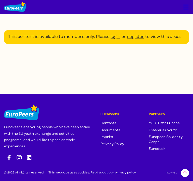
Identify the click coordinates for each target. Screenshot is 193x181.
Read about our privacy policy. (113, 172)
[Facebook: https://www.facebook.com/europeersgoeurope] (9, 158)
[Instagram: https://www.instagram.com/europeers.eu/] (19, 158)
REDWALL (171, 173)
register (135, 37)
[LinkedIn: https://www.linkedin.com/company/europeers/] (29, 158)
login (115, 37)
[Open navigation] (186, 7)
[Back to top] (185, 173)
